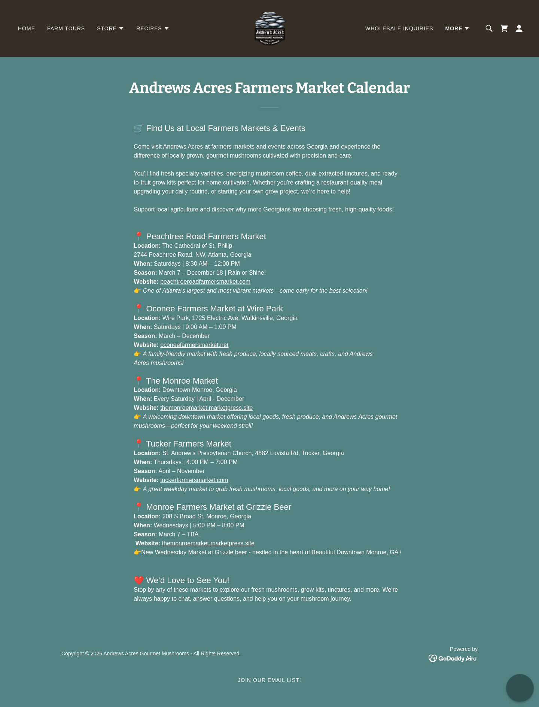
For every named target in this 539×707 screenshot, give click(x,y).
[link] (269, 28)
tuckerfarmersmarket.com (194, 480)
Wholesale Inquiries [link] (399, 28)
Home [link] (26, 28)
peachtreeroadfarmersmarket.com (205, 281)
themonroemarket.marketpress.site (206, 408)
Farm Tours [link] (66, 28)
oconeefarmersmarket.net (194, 345)
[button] (110, 28)
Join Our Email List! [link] (269, 680)
